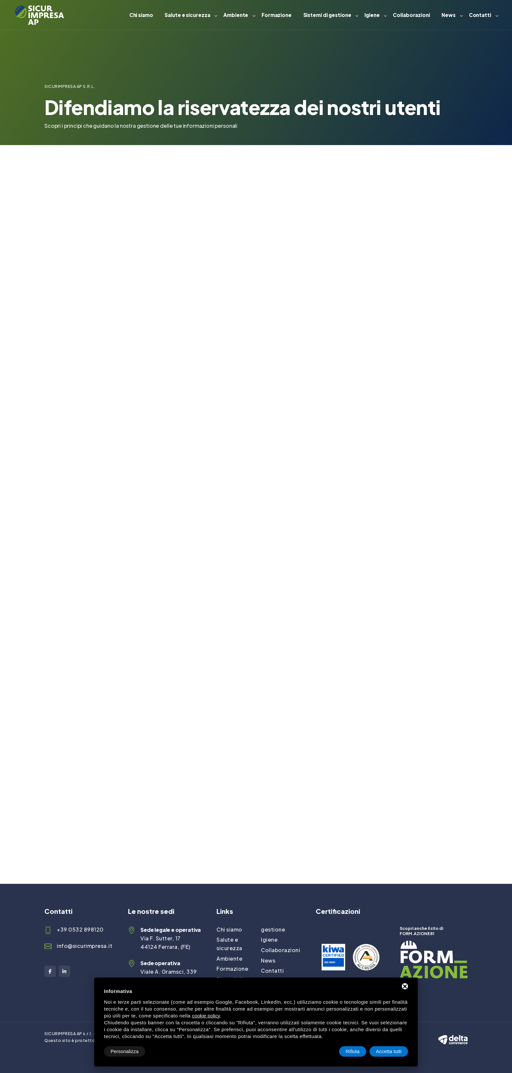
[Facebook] (50, 971)
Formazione (277, 15)
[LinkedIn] (64, 971)
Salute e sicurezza (187, 15)
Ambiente (235, 15)
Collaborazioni (411, 15)
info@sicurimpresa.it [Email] (84, 945)
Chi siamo (141, 15)
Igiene (371, 15)
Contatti (480, 15)
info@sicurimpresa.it (379, 243)
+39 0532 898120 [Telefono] (80, 929)
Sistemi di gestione (327, 15)
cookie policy (206, 1015)
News (448, 15)
